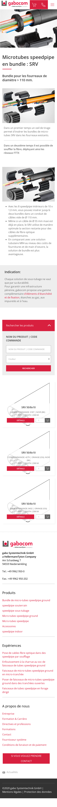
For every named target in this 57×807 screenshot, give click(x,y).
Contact (6, 734)
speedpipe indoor (12, 631)
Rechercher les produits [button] (20, 325)
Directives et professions (16, 724)
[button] (52, 4)
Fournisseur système (14, 739)
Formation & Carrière (14, 719)
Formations (9, 729)
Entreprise (8, 713)
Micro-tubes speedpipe (15, 621)
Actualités (10, 772)
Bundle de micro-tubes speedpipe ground (26, 600)
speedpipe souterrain (14, 605)
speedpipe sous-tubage (15, 610)
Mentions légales (12, 792)
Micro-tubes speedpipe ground (20, 616)
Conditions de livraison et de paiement (24, 745)
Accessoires (9, 626)
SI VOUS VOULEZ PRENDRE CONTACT (26, 758)
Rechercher (28, 368)
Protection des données (38, 792)
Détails (20, 420)
